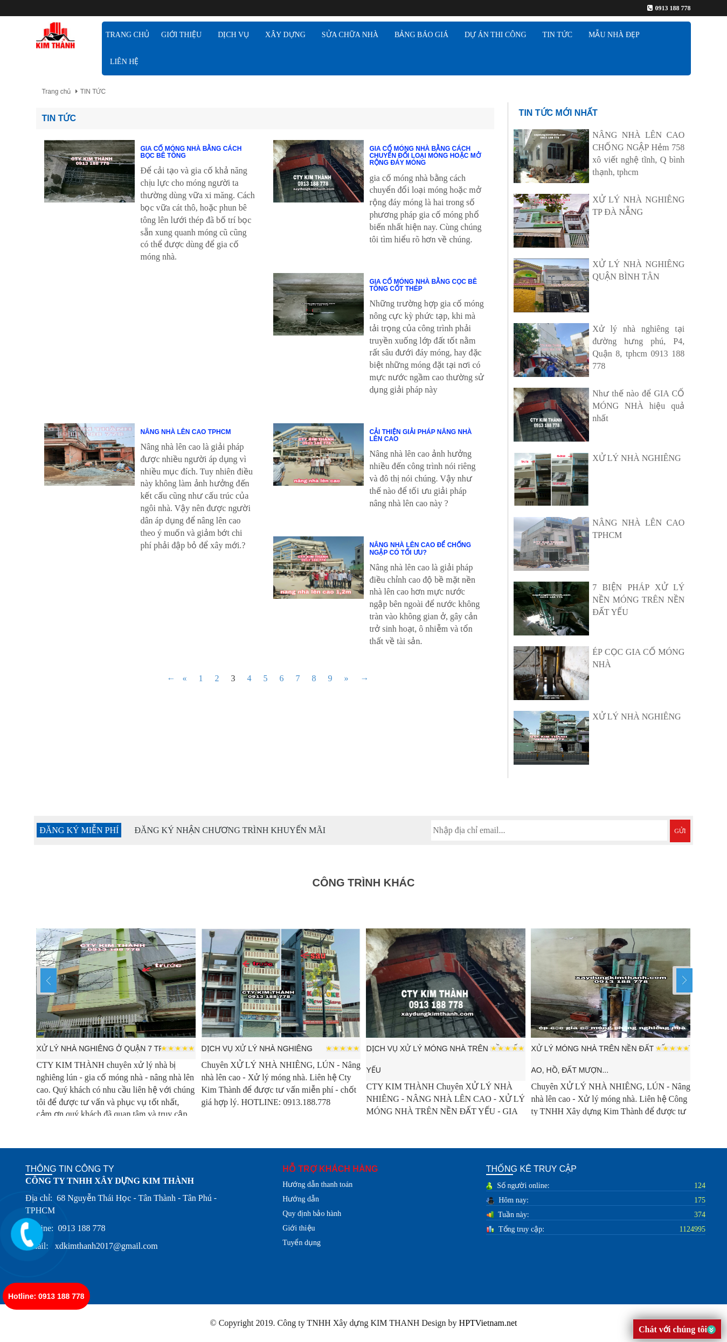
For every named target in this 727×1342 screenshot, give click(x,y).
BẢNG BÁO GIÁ (421, 35)
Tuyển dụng (301, 1243)
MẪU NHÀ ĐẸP (614, 35)
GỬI (680, 831)
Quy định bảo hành (311, 1214)
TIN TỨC (557, 35)
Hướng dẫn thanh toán (317, 1184)
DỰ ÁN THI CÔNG (496, 35)
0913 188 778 (673, 8)
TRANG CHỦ (127, 35)
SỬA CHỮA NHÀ (350, 35)
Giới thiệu (298, 1228)
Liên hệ (124, 62)
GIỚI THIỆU (181, 35)
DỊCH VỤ (233, 35)
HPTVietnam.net (488, 1322)
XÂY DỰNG (285, 35)
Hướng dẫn (300, 1199)
